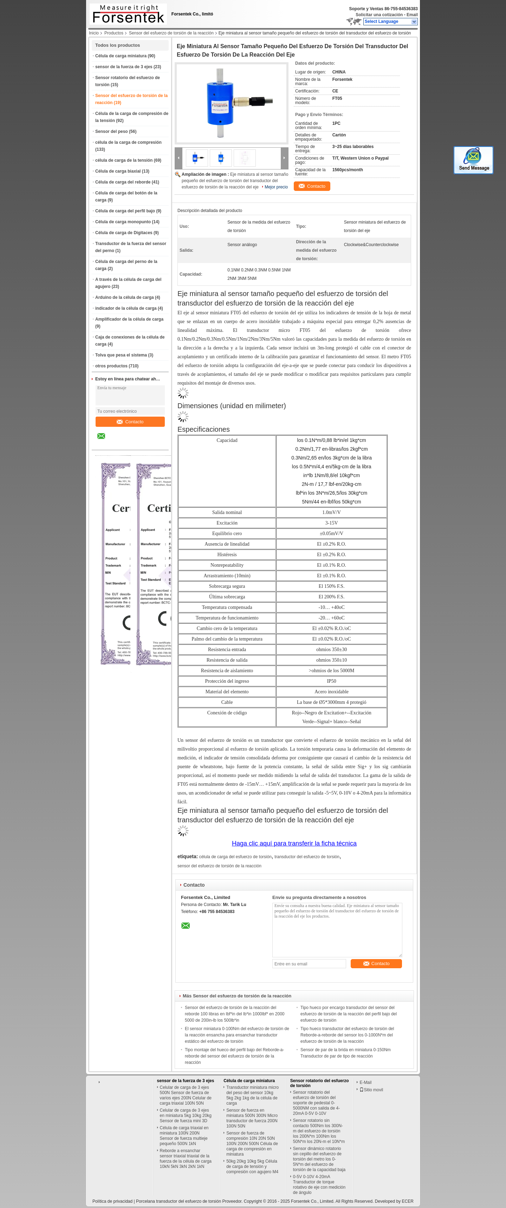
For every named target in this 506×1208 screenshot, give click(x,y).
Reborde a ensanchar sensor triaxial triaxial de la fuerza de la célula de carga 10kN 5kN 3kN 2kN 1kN (186, 1158)
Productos (113, 33)
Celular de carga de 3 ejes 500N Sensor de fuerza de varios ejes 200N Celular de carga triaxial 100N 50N (186, 1095)
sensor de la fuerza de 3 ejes (124, 66)
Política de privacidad (112, 1201)
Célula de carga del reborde (122, 182)
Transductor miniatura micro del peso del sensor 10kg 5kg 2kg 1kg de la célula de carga (252, 1095)
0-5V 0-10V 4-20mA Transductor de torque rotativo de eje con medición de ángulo (319, 1184)
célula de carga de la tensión (124, 160)
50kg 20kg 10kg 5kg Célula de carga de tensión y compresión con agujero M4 (252, 1166)
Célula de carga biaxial (118, 171)
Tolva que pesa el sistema (121, 355)
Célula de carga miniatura (121, 55)
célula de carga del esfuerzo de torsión (235, 856)
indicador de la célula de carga (126, 308)
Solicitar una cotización (379, 14)
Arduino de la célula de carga (124, 297)
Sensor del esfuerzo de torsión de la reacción (171, 33)
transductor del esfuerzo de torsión (306, 856)
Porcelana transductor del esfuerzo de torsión (178, 1201)
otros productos (111, 366)
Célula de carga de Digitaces (124, 232)
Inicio (94, 33)
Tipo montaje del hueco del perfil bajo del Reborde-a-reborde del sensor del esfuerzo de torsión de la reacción (234, 1056)
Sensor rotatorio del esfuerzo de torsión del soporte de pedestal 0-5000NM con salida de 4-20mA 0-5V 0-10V (316, 1103)
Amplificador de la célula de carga (129, 319)
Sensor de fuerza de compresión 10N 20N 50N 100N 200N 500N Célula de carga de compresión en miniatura (252, 1144)
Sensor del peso (111, 131)
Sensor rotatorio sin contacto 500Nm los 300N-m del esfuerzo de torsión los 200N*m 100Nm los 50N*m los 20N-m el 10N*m (319, 1131)
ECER (408, 1201)
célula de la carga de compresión (128, 142)
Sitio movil (371, 1089)
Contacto (130, 421)
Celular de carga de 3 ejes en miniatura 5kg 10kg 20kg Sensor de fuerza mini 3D (186, 1115)
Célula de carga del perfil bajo (125, 210)
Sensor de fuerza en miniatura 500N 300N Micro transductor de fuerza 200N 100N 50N (252, 1118)
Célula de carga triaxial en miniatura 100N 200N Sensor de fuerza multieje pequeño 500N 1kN (184, 1135)
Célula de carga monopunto (123, 221)
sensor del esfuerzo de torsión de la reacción (219, 865)
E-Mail (365, 1082)
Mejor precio (276, 187)
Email (412, 14)
